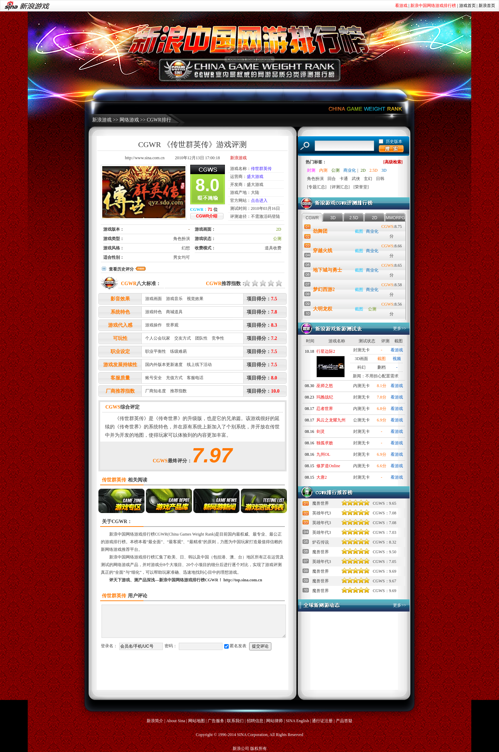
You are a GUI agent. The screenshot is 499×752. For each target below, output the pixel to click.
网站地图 (196, 720)
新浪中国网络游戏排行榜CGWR (138, 534)
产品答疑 (344, 720)
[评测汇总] (340, 187)
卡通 (344, 178)
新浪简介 (155, 720)
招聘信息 (255, 720)
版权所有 (258, 748)
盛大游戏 (255, 176)
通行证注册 (322, 720)
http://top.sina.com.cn (243, 580)
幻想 (186, 248)
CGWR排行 (159, 119)
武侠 (356, 178)
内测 (323, 170)
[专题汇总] (316, 187)
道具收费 (273, 248)
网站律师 (274, 720)
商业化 (349, 170)
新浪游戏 (102, 119)
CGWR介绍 (207, 216)
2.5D (373, 170)
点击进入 (259, 200)
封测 (311, 170)
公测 (277, 238)
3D (384, 170)
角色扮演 (181, 238)
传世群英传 (261, 168)
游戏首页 (467, 5)
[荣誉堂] (361, 187)
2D (278, 229)
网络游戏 (129, 119)
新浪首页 (487, 5)
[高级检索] (393, 162)
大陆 (255, 192)
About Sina (175, 720)
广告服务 (216, 720)
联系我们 (235, 720)
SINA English (297, 720)
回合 (331, 178)
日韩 (380, 178)
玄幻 (368, 178)
